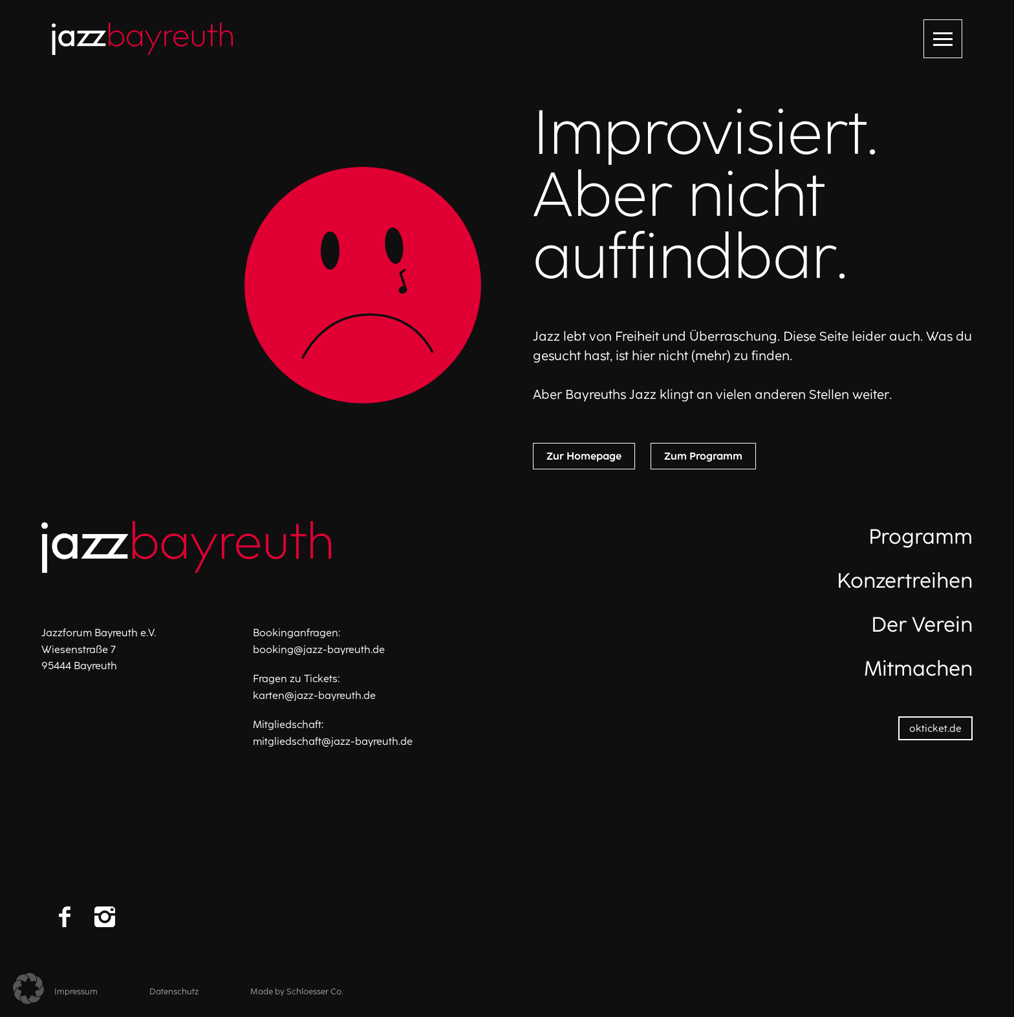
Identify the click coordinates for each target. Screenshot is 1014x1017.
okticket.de (935, 728)
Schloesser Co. (314, 991)
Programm (920, 536)
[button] (28, 988)
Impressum (76, 991)
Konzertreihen (905, 580)
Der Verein (922, 624)
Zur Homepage (583, 456)
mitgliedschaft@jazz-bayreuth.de (333, 741)
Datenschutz (174, 991)
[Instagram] (104, 916)
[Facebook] (64, 916)
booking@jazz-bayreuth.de (319, 649)
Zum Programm (703, 456)
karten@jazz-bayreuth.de (314, 695)
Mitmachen (918, 668)
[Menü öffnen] (942, 38)
